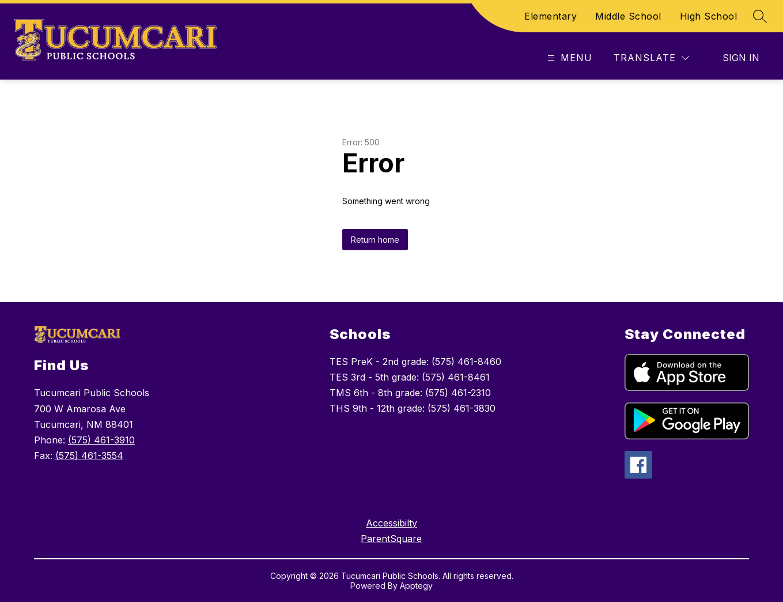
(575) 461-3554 (89, 455)
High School (708, 16)
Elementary (550, 16)
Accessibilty (391, 523)
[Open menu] (568, 58)
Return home (375, 239)
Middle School (628, 16)
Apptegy (416, 585)
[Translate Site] (651, 58)
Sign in (741, 57)
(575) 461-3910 (101, 440)
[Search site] (760, 16)
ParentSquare (391, 538)
